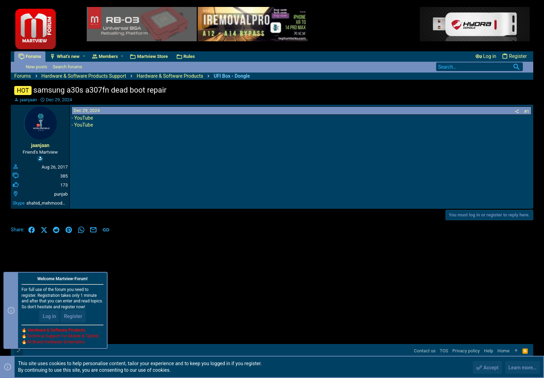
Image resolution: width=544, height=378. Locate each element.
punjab (61, 194)
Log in (49, 316)
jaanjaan (28, 99)
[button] (83, 56)
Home (504, 350)
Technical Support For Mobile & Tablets (63, 336)
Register (73, 316)
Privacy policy (466, 350)
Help (488, 350)
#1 (526, 111)
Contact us (425, 350)
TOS (444, 350)
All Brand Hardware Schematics (56, 342)
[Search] (479, 66)
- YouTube (82, 118)
